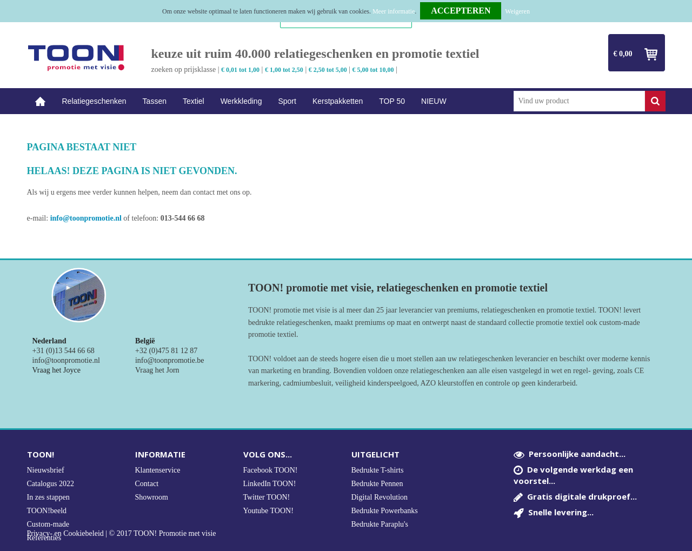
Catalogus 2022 (51, 484)
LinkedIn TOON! (269, 484)
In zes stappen (48, 497)
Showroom (151, 497)
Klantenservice (158, 470)
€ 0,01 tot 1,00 (240, 70)
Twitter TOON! (266, 497)
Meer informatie (393, 11)
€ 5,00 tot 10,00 (373, 70)
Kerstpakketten (337, 101)
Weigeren (517, 11)
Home (40, 101)
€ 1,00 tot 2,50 (284, 70)
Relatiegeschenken (94, 101)
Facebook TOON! (270, 470)
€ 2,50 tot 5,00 (328, 70)
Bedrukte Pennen (377, 484)
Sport (287, 101)
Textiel (193, 101)
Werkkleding (241, 101)
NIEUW (434, 101)
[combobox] (579, 101)
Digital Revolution (379, 497)
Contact (147, 484)
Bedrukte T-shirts (377, 470)
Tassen (155, 101)
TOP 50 (392, 101)
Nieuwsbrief (45, 470)
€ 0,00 (623, 54)
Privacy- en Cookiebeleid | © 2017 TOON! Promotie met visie (121, 533)
